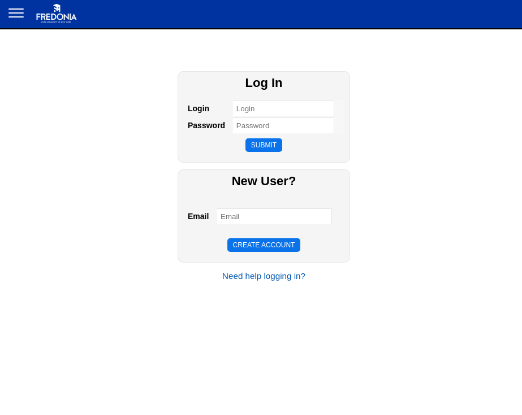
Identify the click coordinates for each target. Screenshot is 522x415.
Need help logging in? (263, 276)
